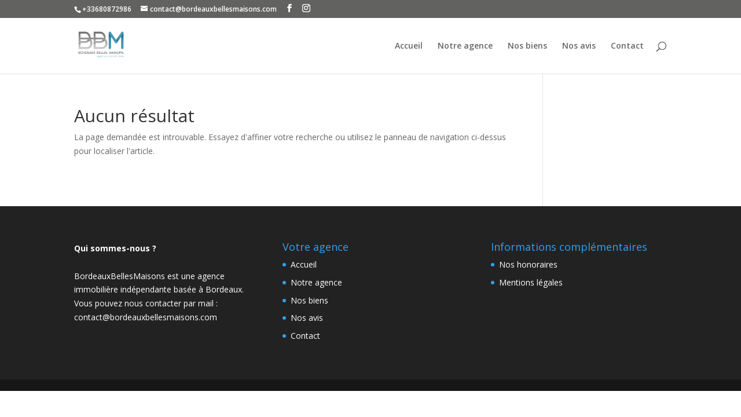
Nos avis (579, 46)
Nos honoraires (528, 264)
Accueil (409, 46)
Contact (627, 46)
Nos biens (527, 46)
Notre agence (465, 46)
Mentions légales (531, 282)
